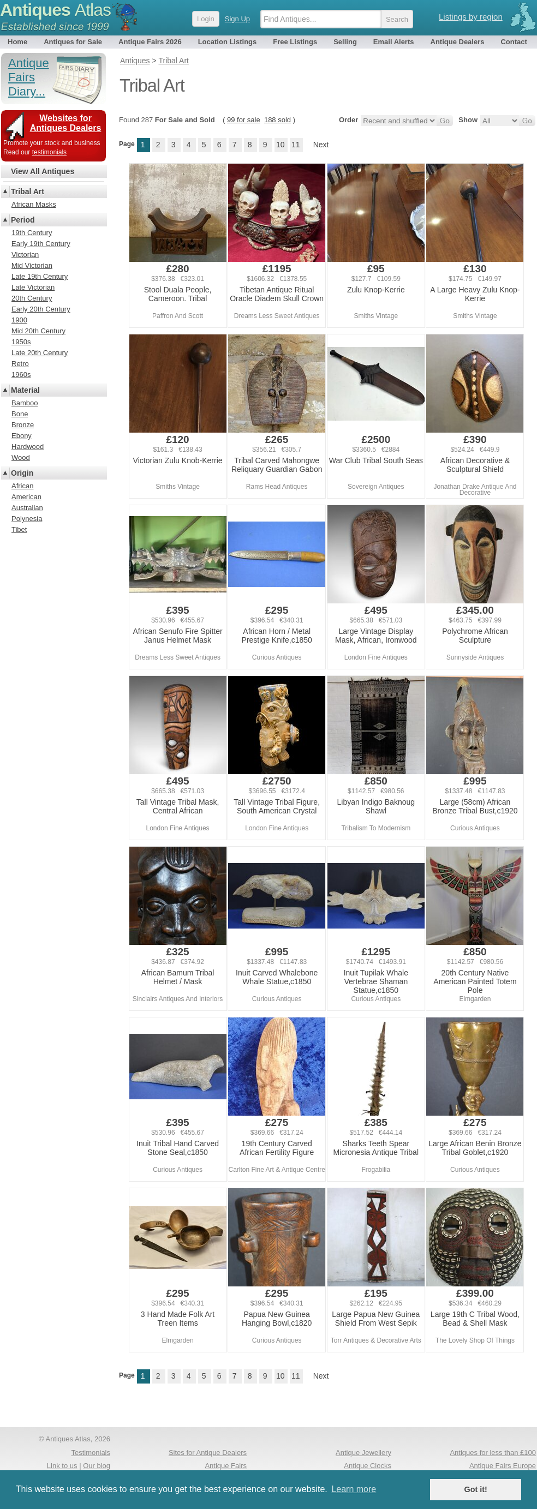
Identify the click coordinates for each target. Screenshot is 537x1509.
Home (17, 42)
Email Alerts (393, 42)
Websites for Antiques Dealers (66, 123)
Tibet (19, 529)
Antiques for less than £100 (493, 1452)
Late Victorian (33, 287)
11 (295, 144)
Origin (22, 473)
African (22, 486)
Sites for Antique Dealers (208, 1452)
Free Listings (295, 42)
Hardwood (27, 446)
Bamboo (24, 403)
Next (321, 144)
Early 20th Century (40, 309)
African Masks (33, 204)
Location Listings (227, 42)
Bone (19, 414)
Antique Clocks (367, 1466)
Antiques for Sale (73, 42)
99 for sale (243, 120)
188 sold (277, 120)
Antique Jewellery (363, 1452)
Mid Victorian (31, 265)
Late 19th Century (39, 276)
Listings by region (471, 16)
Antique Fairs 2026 (150, 42)
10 (280, 144)
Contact (513, 42)
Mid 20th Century (38, 331)
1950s (21, 342)
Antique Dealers (458, 42)
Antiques (55, 10)
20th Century (31, 298)
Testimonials (90, 1452)
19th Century (31, 233)
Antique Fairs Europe (502, 1466)
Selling (345, 42)
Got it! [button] (475, 1489)
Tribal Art (27, 191)
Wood (20, 457)
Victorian (25, 254)
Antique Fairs (226, 1466)
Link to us (62, 1466)
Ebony (21, 436)
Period (23, 219)
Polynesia (26, 518)
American (26, 497)
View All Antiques (42, 171)
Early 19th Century (40, 243)
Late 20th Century (39, 353)
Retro (20, 364)
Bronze (22, 425)
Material (25, 390)
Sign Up (237, 19)
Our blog (96, 1466)
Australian (27, 508)
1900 (19, 320)
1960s (21, 374)
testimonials (49, 152)
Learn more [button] (353, 1489)
